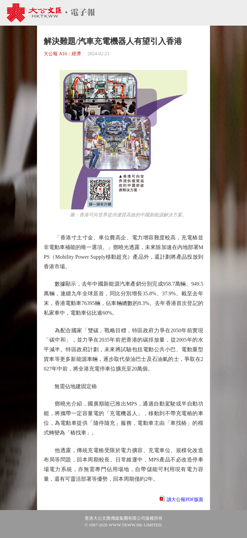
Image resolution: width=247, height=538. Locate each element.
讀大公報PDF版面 (185, 499)
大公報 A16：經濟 (62, 53)
